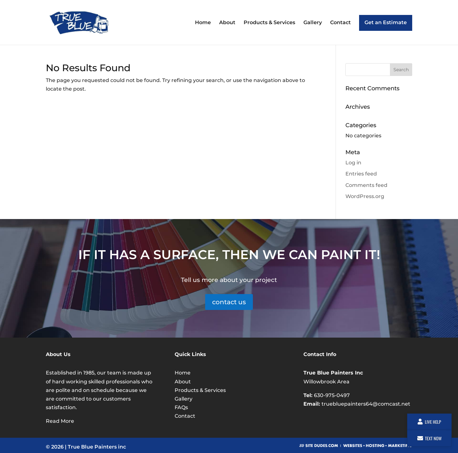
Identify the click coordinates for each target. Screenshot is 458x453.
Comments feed (366, 185)
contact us (229, 302)
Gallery (312, 22)
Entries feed (361, 174)
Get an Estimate (385, 22)
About (227, 22)
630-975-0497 (332, 395)
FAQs (181, 407)
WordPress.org (364, 196)
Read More (60, 421)
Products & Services (269, 22)
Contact (340, 22)
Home (203, 22)
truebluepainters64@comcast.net (366, 404)
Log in (353, 163)
